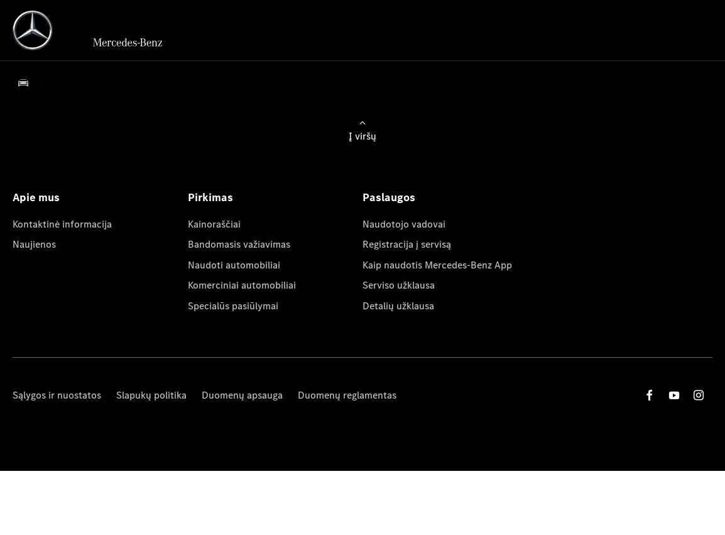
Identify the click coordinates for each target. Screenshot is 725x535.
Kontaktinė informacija (62, 224)
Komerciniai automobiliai (242, 285)
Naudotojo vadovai (403, 224)
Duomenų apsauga (242, 395)
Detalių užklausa (398, 305)
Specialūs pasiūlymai (233, 305)
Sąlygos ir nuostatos (57, 395)
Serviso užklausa (398, 285)
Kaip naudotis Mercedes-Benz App (437, 265)
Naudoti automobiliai (234, 265)
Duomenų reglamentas (347, 395)
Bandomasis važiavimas (239, 244)
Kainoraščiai (214, 224)
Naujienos (34, 244)
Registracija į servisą (406, 244)
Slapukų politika (151, 395)
